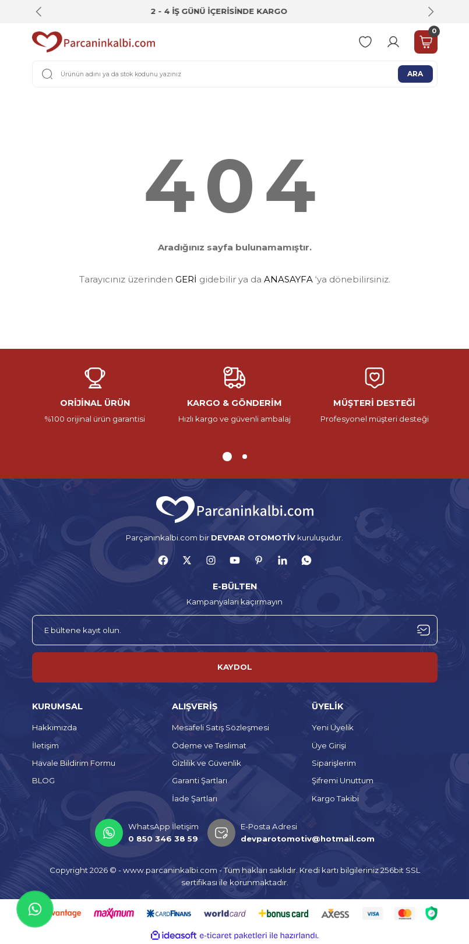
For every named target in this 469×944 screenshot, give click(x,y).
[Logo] (93, 41)
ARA (415, 73)
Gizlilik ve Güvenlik (206, 763)
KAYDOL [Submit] (234, 666)
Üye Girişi (329, 745)
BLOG (43, 780)
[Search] (235, 74)
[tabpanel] (95, 396)
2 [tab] (244, 456)
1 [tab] (227, 456)
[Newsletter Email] (235, 630)
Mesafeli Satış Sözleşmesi (220, 727)
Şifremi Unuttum (342, 780)
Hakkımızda (54, 727)
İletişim (45, 745)
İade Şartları (194, 798)
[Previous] (39, 12)
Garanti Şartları (199, 780)
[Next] (431, 12)
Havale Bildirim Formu (73, 763)
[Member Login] (393, 42)
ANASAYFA (288, 279)
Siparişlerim (334, 763)
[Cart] (426, 42)
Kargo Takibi (335, 798)
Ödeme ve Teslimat (209, 745)
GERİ (186, 279)
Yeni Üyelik (333, 727)
